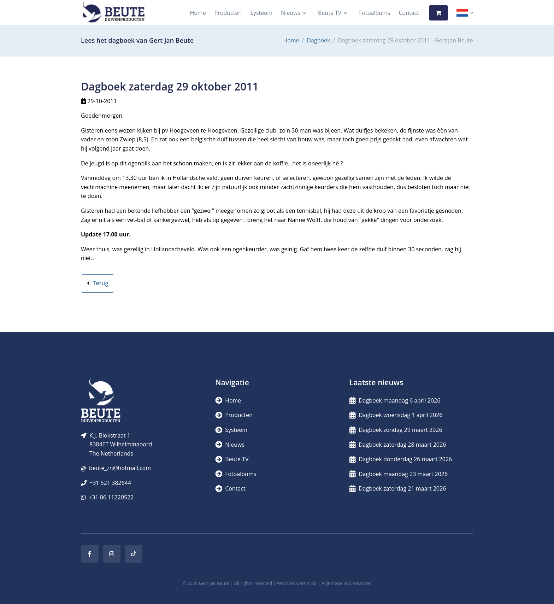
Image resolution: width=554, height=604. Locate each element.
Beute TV (329, 13)
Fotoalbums (374, 13)
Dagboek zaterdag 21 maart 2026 (397, 488)
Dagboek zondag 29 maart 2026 (395, 430)
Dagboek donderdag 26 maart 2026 (400, 459)
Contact (409, 13)
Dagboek (318, 40)
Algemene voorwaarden (347, 583)
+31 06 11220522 (111, 497)
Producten (228, 13)
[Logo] (113, 13)
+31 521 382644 (110, 483)
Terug (97, 283)
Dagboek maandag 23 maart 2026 (398, 474)
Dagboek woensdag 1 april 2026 (395, 415)
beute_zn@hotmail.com (120, 468)
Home (198, 13)
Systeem (261, 13)
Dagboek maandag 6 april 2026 (394, 400)
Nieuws (290, 13)
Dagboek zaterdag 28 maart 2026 (397, 444)
